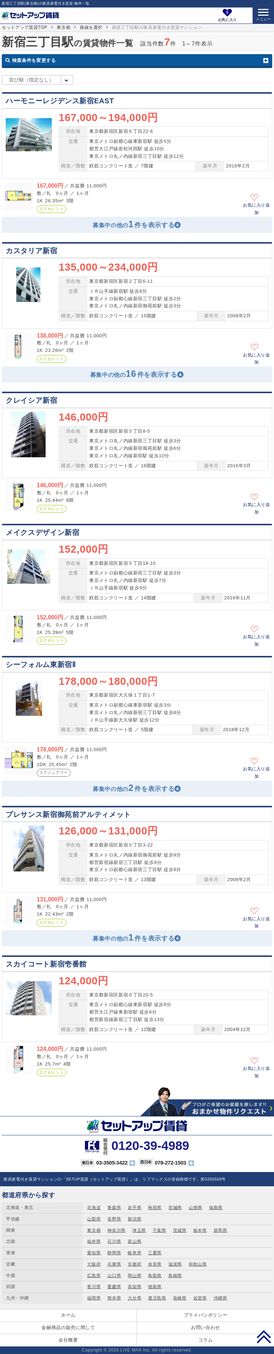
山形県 (195, 1207)
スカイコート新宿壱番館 (46, 964)
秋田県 (155, 1207)
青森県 (114, 1207)
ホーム (68, 1315)
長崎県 (180, 1298)
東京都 (63, 27)
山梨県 (94, 1219)
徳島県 (155, 1286)
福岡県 (94, 1298)
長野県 (114, 1219)
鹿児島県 (157, 1298)
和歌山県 (198, 1264)
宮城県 (175, 1207)
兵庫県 (114, 1264)
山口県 (114, 1275)
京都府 (134, 1264)
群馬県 (220, 1230)
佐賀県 (200, 1298)
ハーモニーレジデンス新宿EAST (60, 101)
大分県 (134, 1298)
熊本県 (114, 1298)
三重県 (155, 1252)
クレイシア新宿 (31, 400)
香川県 (94, 1286)
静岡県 (114, 1252)
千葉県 (159, 1230)
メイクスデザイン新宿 (42, 532)
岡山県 (134, 1275)
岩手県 (134, 1207)
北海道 (94, 1207)
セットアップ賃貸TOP (24, 27)
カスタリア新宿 (31, 251)
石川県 (114, 1241)
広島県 (94, 1275)
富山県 (134, 1241)
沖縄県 (220, 1298)
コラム (205, 1340)
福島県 (216, 1207)
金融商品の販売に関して (68, 1327)
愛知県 (94, 1252)
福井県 (94, 1241)
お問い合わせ (205, 1327)
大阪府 (94, 1264)
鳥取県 (155, 1275)
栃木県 (200, 1230)
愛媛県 (114, 1286)
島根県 (175, 1275)
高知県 (134, 1286)
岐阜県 (134, 1252)
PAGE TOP (264, 1336)
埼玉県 (139, 1230)
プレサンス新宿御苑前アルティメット (68, 814)
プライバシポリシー (206, 1315)
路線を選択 (91, 27)
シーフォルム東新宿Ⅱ (41, 664)
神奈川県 (116, 1230)
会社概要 (68, 1340)
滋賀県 (175, 1264)
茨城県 (180, 1230)
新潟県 (134, 1219)
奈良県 (155, 1264)
